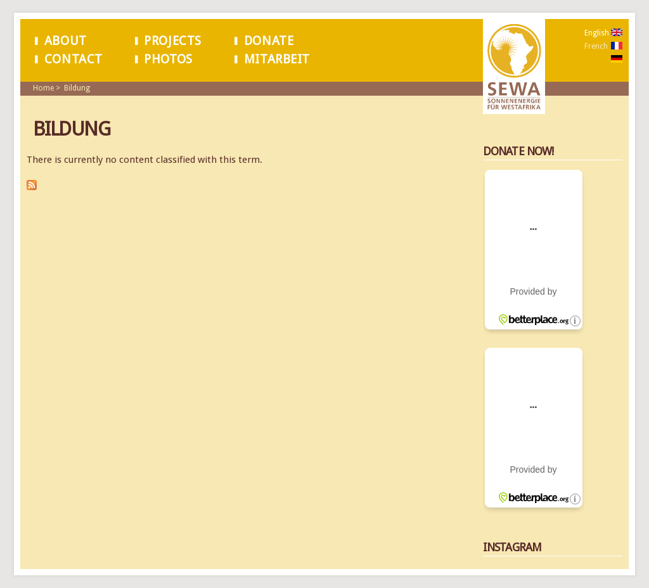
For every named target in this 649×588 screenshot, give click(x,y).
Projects (173, 41)
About (65, 41)
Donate (269, 41)
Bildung (77, 88)
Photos (168, 59)
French (596, 46)
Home (43, 88)
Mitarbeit (277, 59)
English (596, 33)
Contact (73, 59)
